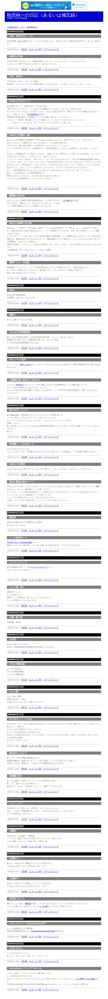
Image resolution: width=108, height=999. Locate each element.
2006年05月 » (32, 27)
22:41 (24, 49)
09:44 (24, 792)
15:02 (24, 278)
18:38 (24, 961)
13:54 (24, 990)
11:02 (24, 89)
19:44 (24, 652)
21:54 (24, 847)
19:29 (24, 69)
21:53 (24, 680)
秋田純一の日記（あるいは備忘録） (43, 15)
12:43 (24, 373)
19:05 (24, 128)
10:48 (24, 188)
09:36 (24, 606)
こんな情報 (79, 979)
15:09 (24, 255)
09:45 (24, 769)
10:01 (24, 580)
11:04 (24, 550)
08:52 (24, 912)
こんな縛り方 (67, 200)
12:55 (24, 474)
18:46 (24, 871)
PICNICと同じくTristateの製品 (19, 542)
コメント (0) (35, 49)
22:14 (24, 325)
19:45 (24, 627)
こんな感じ (44, 906)
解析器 (28, 904)
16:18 (24, 746)
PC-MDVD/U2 (32, 114)
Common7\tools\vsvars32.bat (42, 931)
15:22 (24, 348)
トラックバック (51, 49)
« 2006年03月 (12, 27)
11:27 (24, 819)
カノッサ (21, 41)
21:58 (24, 437)
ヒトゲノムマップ (39, 567)
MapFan (19, 385)
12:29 (24, 398)
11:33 (24, 303)
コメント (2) (35, 303)
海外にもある (25, 365)
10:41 (24, 211)
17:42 (24, 530)
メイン (22, 27)
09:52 (24, 506)
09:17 (24, 707)
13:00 (24, 457)
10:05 (24, 937)
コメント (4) (35, 847)
